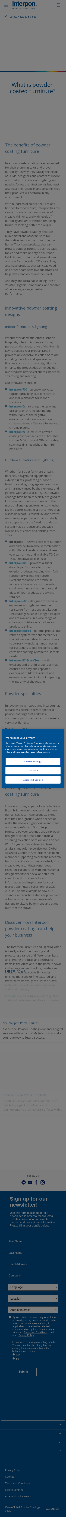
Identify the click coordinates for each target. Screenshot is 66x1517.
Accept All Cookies (33, 779)
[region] (33, 758)
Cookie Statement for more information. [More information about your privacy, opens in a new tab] (28, 752)
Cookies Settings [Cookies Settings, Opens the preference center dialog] (33, 761)
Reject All (33, 770)
